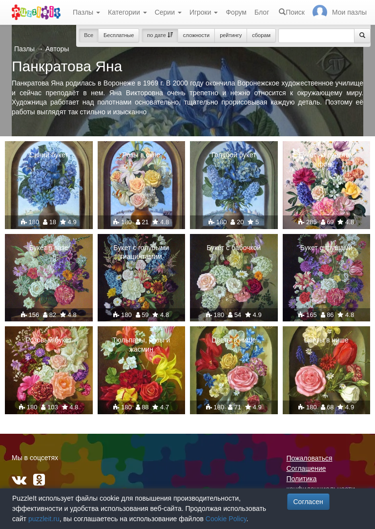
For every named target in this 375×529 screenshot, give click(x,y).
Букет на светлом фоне (326, 159)
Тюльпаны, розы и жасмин (141, 344)
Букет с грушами (326, 248)
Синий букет (48, 155)
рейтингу (231, 35)
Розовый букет (49, 340)
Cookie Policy (226, 519)
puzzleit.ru (44, 519)
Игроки (203, 12)
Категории (127, 12)
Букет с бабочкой (234, 248)
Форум (236, 12)
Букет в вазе (48, 248)
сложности (196, 35)
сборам (261, 35)
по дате (160, 35)
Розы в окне (141, 155)
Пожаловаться (310, 458)
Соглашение (306, 468)
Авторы (57, 49)
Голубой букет (233, 155)
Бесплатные (119, 35)
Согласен (308, 502)
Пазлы (86, 12)
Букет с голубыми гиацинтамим (141, 252)
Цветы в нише (233, 340)
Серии (168, 12)
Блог (261, 12)
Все (88, 35)
